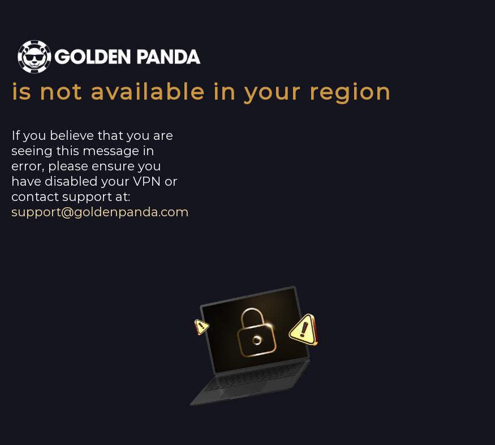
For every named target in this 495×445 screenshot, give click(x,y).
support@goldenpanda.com (100, 212)
